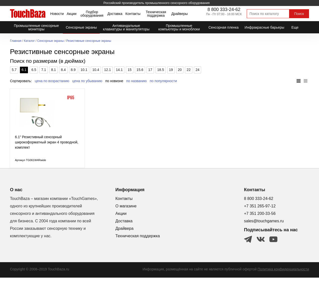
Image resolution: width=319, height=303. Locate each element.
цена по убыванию (87, 81)
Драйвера (124, 254)
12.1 (107, 70)
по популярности (163, 81)
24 (198, 70)
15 (130, 70)
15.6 (140, 70)
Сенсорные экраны (50, 41)
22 (189, 70)
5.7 (14, 70)
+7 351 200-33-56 (260, 239)
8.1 (53, 70)
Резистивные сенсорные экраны (88, 41)
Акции (72, 13)
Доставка (114, 13)
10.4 (95, 70)
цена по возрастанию (52, 81)
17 (150, 70)
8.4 (63, 70)
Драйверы (179, 13)
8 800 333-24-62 (223, 9)
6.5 (33, 70)
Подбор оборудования (91, 13)
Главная (15, 41)
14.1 (119, 70)
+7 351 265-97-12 (260, 231)
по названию (136, 81)
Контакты (132, 13)
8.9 (73, 70)
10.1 (83, 70)
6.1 (23, 70)
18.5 (160, 70)
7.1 (43, 70)
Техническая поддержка (156, 13)
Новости (57, 13)
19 (171, 70)
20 (180, 70)
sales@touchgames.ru (264, 246)
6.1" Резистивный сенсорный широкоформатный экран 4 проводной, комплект (46, 167)
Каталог (29, 41)
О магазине (126, 231)
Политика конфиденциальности (283, 295)
